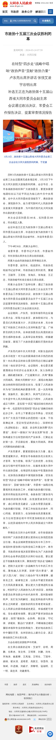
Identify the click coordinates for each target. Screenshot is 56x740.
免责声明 (21, 694)
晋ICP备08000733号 (16, 715)
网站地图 (10, 694)
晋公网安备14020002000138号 (17, 719)
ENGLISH (45, 3)
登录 (51, 3)
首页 (5, 11)
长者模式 (46, 21)
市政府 (15, 11)
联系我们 (28, 698)
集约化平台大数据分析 (38, 694)
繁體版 (37, 3)
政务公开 (27, 11)
